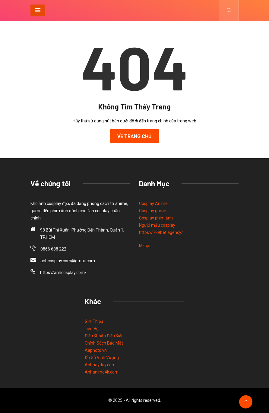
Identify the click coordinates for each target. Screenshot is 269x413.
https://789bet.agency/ (161, 232)
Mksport (147, 245)
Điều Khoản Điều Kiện (104, 335)
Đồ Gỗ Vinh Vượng (102, 357)
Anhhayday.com (100, 364)
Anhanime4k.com (102, 372)
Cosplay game (152, 210)
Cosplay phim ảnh (156, 218)
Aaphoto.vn (96, 350)
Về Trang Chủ (134, 136)
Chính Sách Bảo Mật (104, 343)
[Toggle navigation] (37, 10)
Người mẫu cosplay (157, 225)
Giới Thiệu (94, 321)
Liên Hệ (91, 328)
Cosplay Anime (153, 203)
